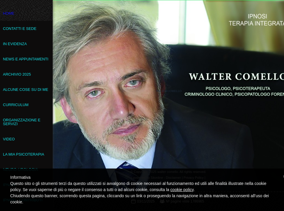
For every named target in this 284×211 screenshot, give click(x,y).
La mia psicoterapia (23, 154)
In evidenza (15, 44)
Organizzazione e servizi (21, 122)
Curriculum (15, 105)
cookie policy (182, 189)
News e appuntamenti (25, 59)
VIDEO (9, 139)
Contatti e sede (19, 28)
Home (8, 13)
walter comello (169, 91)
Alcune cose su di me (25, 89)
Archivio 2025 (17, 74)
